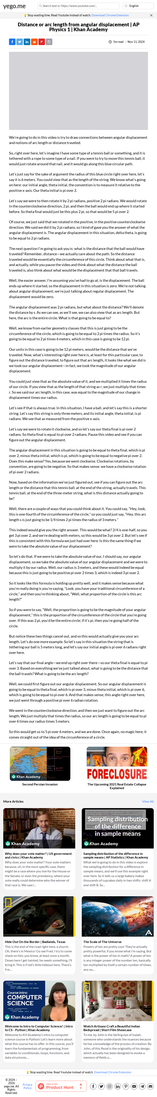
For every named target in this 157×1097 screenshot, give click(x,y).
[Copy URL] (49, 42)
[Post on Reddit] (34, 42)
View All (148, 801)
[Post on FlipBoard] (41, 42)
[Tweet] (19, 42)
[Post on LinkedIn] (27, 42)
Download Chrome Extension (110, 15)
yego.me (14, 5)
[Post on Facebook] (12, 42)
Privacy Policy (27, 1086)
